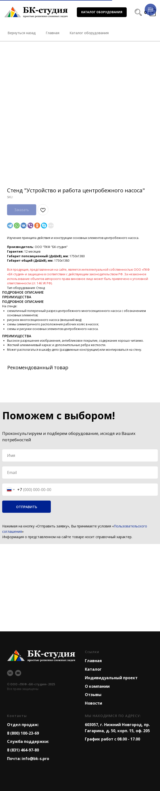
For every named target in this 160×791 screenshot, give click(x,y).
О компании (97, 686)
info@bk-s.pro (35, 758)
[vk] (10, 673)
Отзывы (93, 694)
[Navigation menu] (150, 9)
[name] (80, 455)
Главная (93, 660)
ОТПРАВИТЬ (26, 506)
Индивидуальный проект (111, 677)
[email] (80, 472)
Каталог (93, 669)
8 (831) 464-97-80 (23, 750)
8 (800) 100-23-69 (23, 733)
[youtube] (18, 673)
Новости (93, 703)
